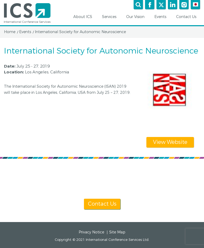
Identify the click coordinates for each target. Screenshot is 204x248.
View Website (170, 142)
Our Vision (137, 17)
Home (9, 32)
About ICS (84, 17)
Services (111, 17)
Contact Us (188, 17)
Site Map (117, 232)
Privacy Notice (91, 232)
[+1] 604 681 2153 (114, 184)
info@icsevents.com (170, 184)
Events (162, 17)
